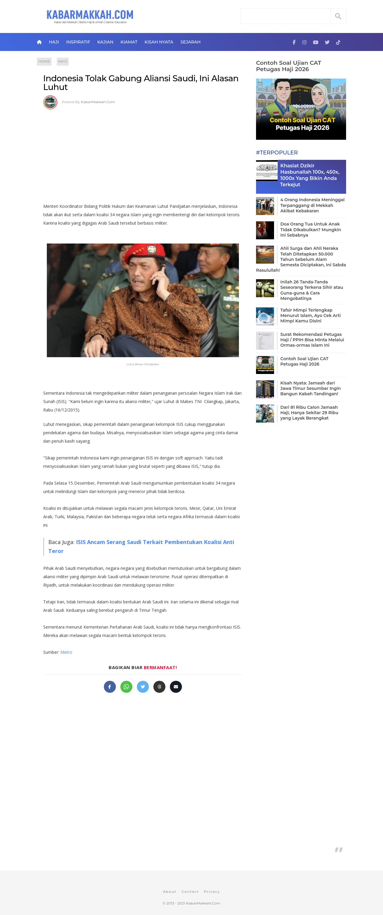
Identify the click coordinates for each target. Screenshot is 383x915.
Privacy (212, 891)
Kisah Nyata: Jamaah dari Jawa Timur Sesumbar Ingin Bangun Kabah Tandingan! (310, 388)
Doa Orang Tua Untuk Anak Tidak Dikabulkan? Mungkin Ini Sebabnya (310, 229)
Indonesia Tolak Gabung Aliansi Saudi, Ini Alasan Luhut (141, 82)
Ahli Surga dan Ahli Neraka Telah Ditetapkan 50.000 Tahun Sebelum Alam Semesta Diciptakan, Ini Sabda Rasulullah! (301, 259)
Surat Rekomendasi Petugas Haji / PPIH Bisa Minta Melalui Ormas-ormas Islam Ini (312, 340)
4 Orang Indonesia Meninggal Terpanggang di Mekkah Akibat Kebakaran (312, 205)
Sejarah (190, 42)
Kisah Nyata (159, 42)
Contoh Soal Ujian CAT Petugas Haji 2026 (288, 66)
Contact (190, 891)
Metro (66, 652)
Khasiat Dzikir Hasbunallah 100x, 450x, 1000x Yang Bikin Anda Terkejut (309, 175)
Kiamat (129, 42)
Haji (54, 42)
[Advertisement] (142, 154)
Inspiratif (78, 42)
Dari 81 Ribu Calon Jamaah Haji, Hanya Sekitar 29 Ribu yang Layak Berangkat (309, 413)
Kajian (105, 42)
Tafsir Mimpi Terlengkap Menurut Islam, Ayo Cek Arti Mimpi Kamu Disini (310, 315)
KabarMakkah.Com (98, 102)
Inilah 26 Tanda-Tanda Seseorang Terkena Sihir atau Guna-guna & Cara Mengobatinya (311, 290)
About (169, 891)
